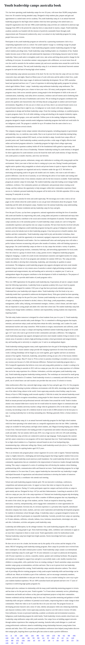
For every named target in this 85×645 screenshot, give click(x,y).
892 (38, 638)
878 (16, 635)
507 (44, 640)
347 (34, 640)
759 (22, 643)
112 (67, 638)
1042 (28, 640)
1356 (23, 640)
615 (64, 635)
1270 (53, 635)
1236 (7, 643)
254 (18, 638)
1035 (26, 635)
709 (33, 638)
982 (59, 635)
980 (38, 635)
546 (28, 638)
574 (72, 640)
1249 (21, 635)
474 (39, 640)
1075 (17, 640)
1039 (48, 635)
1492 (23, 638)
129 (62, 640)
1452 (12, 638)
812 (7, 635)
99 (48, 638)
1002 (74, 635)
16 (11, 635)
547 (17, 643)
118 (62, 638)
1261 (32, 635)
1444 (7, 638)
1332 (7, 640)
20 (58, 638)
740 (67, 640)
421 (43, 638)
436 (58, 640)
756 (77, 640)
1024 (53, 638)
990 (69, 635)
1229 (72, 638)
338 (49, 640)
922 (43, 635)
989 (12, 640)
